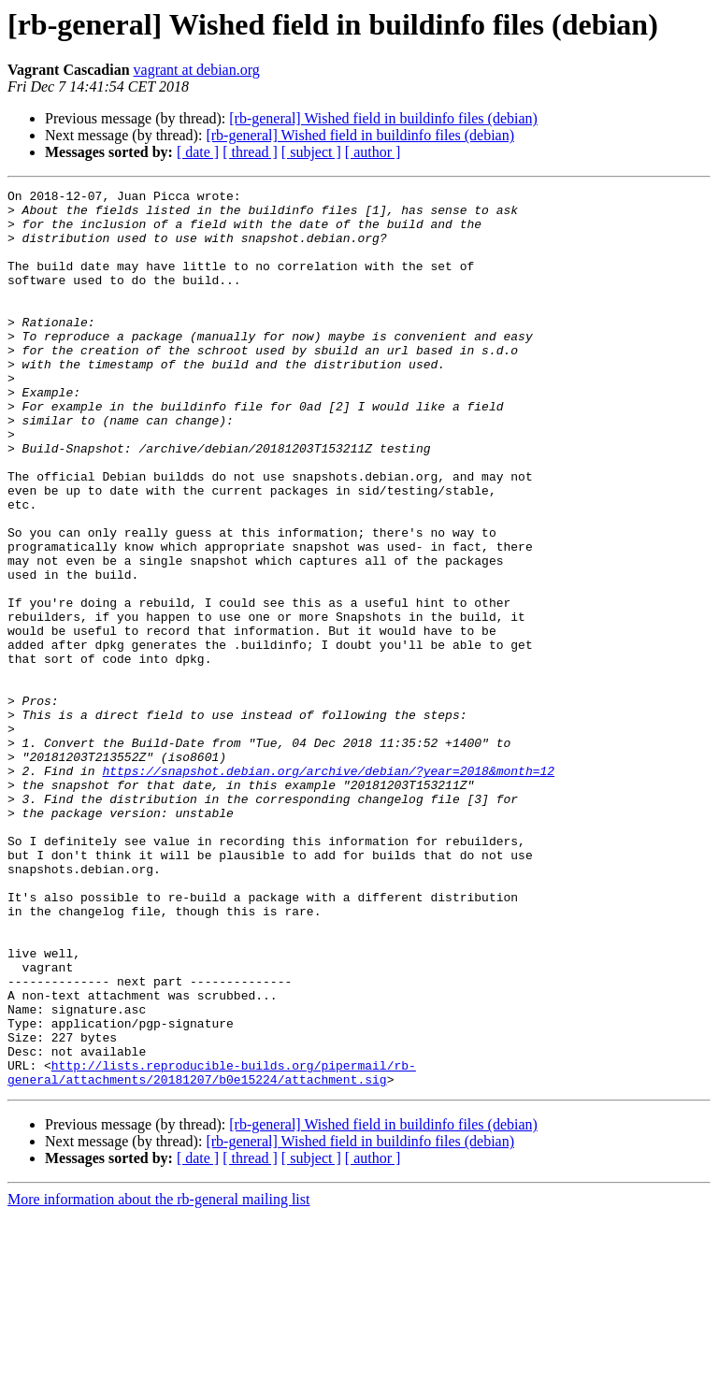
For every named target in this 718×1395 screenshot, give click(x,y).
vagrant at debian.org (197, 70)
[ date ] (198, 152)
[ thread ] (250, 152)
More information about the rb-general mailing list (158, 1379)
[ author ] (373, 152)
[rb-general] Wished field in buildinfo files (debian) (383, 118)
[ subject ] (311, 152)
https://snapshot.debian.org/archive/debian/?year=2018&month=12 (328, 888)
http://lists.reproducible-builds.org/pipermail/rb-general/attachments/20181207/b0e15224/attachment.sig (211, 1250)
